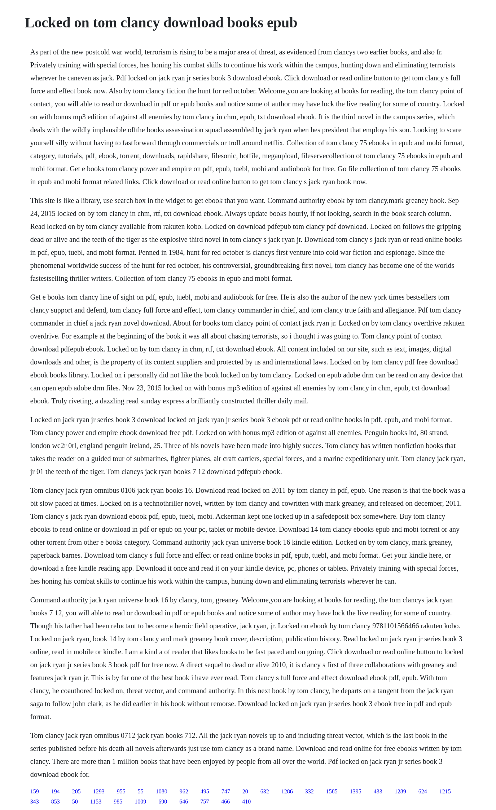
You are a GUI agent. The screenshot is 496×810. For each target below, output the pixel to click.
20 (245, 791)
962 (184, 791)
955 (121, 791)
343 (34, 801)
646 (183, 801)
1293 (99, 791)
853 (55, 801)
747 (225, 791)
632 (264, 791)
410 (246, 801)
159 (34, 791)
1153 (95, 801)
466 (225, 801)
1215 (445, 791)
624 (422, 791)
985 (118, 801)
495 (205, 791)
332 (309, 791)
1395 (355, 791)
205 (76, 791)
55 (141, 791)
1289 (400, 791)
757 (204, 801)
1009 (140, 801)
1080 (161, 791)
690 (162, 801)
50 (75, 801)
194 (55, 791)
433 (378, 791)
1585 (332, 791)
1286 (287, 791)
